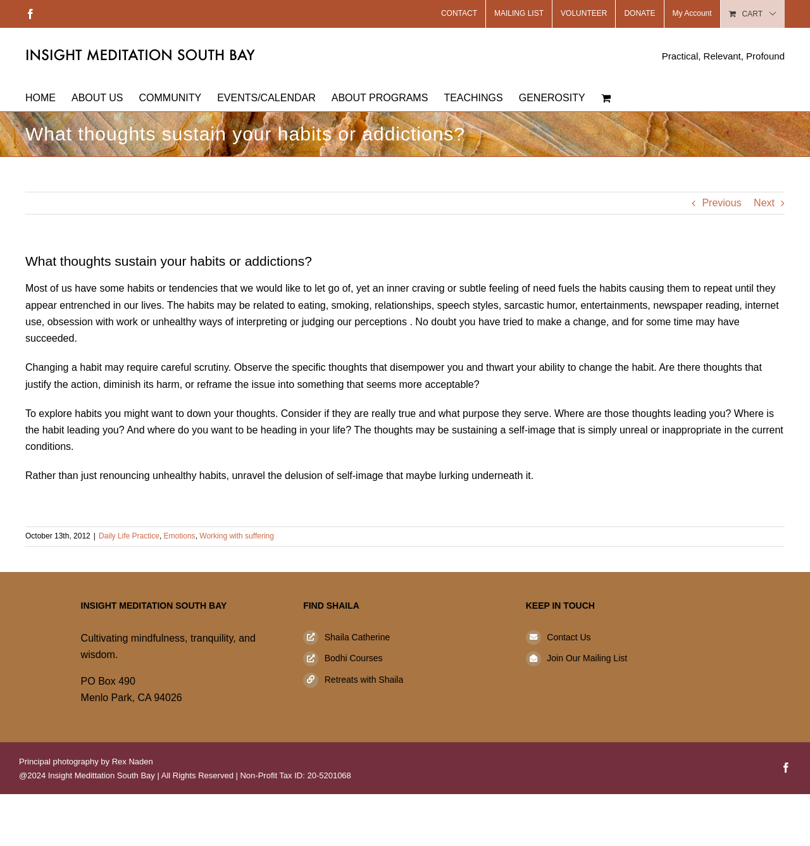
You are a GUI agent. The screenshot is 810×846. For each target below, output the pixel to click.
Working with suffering (236, 536)
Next (764, 202)
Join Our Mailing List (587, 658)
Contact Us (568, 637)
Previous (721, 202)
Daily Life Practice (129, 536)
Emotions (180, 536)
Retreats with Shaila (364, 680)
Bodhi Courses (354, 658)
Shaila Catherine (357, 637)
